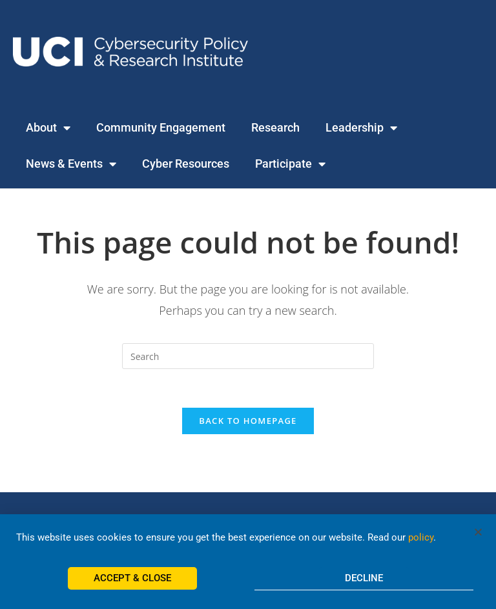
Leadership (361, 127)
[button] (478, 539)
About (48, 127)
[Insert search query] (248, 356)
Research (275, 127)
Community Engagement (160, 127)
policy (420, 544)
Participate (290, 164)
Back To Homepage (247, 420)
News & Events (71, 164)
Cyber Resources (185, 163)
